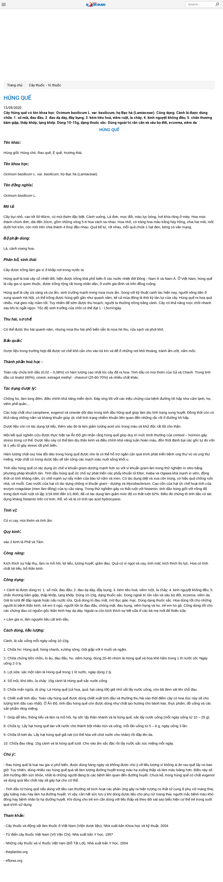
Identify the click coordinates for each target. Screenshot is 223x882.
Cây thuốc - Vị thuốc (44, 85)
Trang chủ (14, 85)
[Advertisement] (111, 44)
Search (217, 4)
